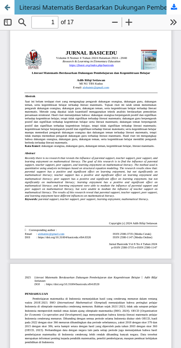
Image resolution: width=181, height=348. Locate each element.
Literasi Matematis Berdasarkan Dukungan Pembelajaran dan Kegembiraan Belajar (100, 7)
